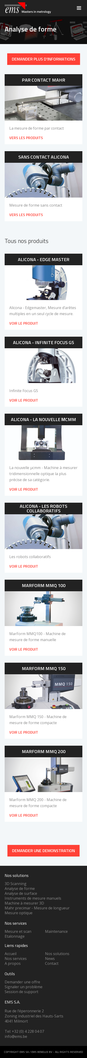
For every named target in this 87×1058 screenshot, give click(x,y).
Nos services (16, 958)
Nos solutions (57, 954)
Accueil (10, 954)
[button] (79, 8)
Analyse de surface (21, 893)
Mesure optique (18, 913)
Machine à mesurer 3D (24, 903)
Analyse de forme (20, 888)
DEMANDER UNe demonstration (43, 850)
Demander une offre (22, 982)
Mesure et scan (18, 931)
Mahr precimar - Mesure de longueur (37, 908)
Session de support (21, 992)
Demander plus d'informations (43, 59)
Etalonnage (15, 936)
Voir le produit (23, 323)
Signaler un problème (23, 987)
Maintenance (56, 931)
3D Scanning (15, 883)
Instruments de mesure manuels (33, 898)
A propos (13, 963)
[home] (26, 8)
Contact (51, 963)
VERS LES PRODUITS (26, 138)
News (50, 958)
